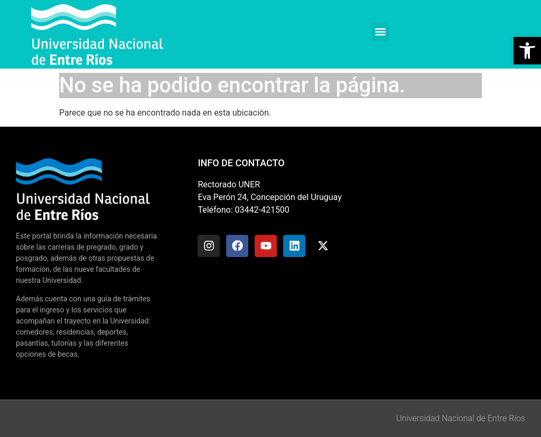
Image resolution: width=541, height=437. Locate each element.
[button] (380, 32)
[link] (527, 50)
